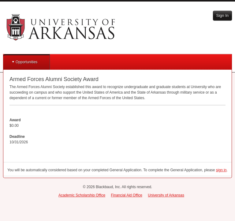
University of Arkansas (166, 195)
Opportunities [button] (26, 62)
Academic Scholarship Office (81, 195)
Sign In (222, 15)
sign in (221, 170)
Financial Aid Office (126, 195)
